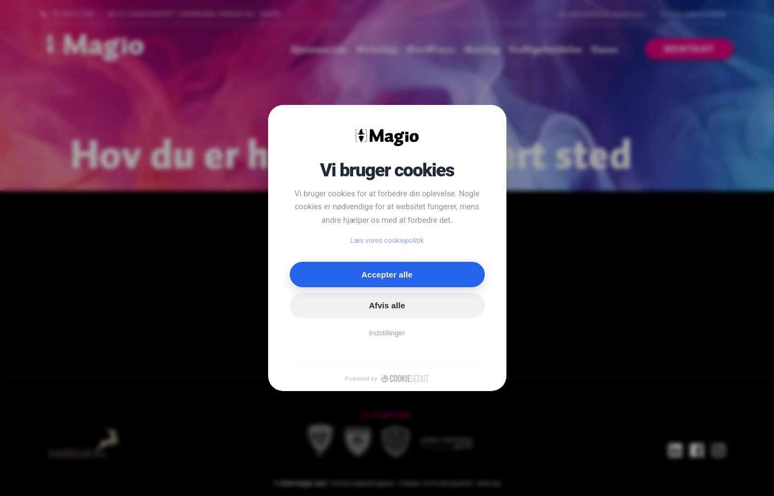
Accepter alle (386, 274)
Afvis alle (387, 305)
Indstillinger (387, 333)
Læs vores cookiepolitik (387, 240)
